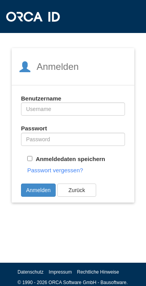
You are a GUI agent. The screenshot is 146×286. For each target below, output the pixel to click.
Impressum (60, 272)
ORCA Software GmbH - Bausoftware (88, 282)
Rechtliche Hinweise (98, 272)
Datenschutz (31, 272)
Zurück (77, 190)
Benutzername (41, 98)
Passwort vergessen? (55, 170)
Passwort (34, 128)
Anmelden (38, 190)
